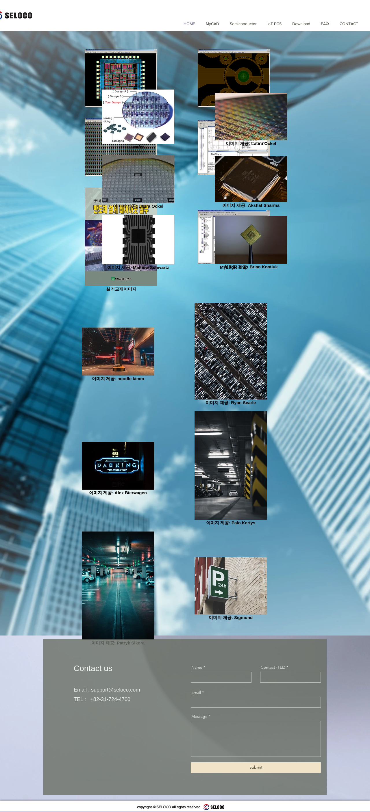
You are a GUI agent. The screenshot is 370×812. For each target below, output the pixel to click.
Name (196, 667)
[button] (241, 23)
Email (196, 692)
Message (199, 716)
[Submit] (256, 767)
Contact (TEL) (273, 667)
